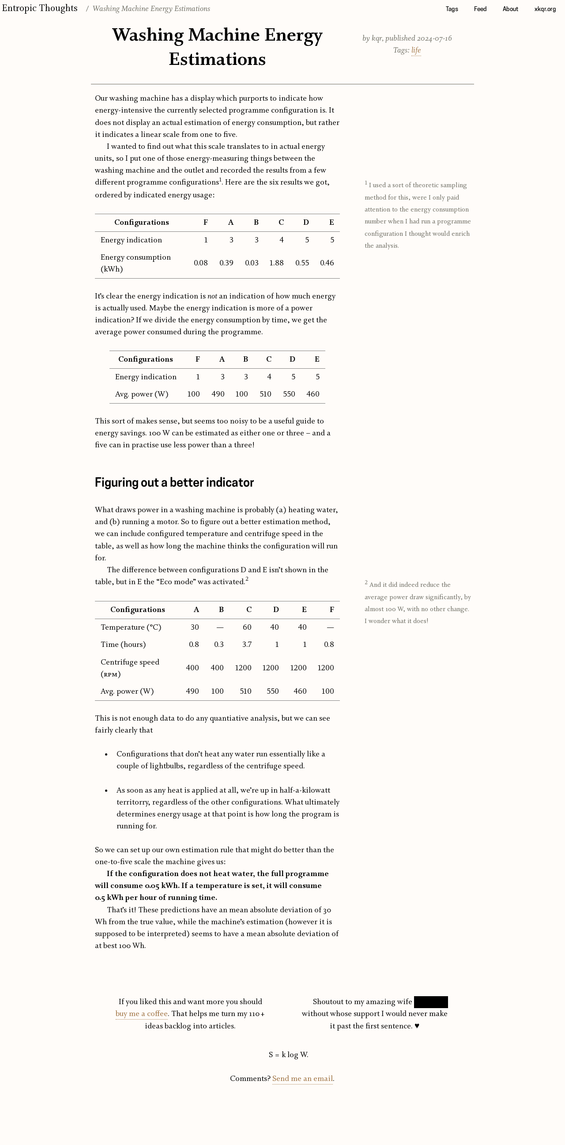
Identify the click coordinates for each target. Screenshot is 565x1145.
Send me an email (302, 1079)
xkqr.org (545, 9)
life (416, 50)
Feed (480, 9)
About (511, 9)
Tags (452, 9)
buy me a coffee (142, 1014)
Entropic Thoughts (40, 9)
